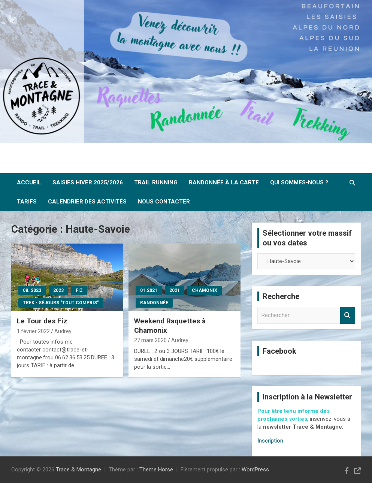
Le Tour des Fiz (42, 321)
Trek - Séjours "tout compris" (61, 302)
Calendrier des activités (87, 201)
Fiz (79, 290)
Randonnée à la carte (224, 182)
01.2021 (148, 290)
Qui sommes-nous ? (299, 182)
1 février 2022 (33, 331)
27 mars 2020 (150, 340)
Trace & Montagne (78, 469)
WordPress (255, 469)
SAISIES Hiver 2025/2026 (87, 182)
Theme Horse (156, 469)
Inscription (270, 440)
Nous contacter (164, 201)
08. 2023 (32, 290)
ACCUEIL (29, 182)
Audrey (63, 331)
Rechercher (347, 315)
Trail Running (156, 182)
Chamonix (204, 290)
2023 (58, 290)
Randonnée (154, 302)
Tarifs (27, 201)
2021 (174, 290)
